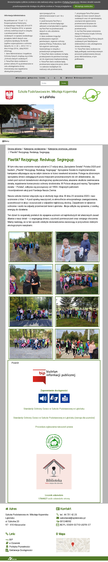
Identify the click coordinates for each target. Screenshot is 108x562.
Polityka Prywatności (17, 546)
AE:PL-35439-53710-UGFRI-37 (73, 524)
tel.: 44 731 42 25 (66, 514)
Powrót (15, 363)
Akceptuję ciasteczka (84, 6)
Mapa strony (33, 78)
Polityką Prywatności (71, 2)
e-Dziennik (12, 543)
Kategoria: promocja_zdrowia (62, 149)
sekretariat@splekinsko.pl (71, 518)
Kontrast (69, 78)
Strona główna (21, 78)
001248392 (63, 521)
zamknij (78, 66)
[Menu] (54, 141)
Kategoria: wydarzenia (35, 149)
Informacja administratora (83, 78)
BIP (9, 539)
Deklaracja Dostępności (18, 550)
